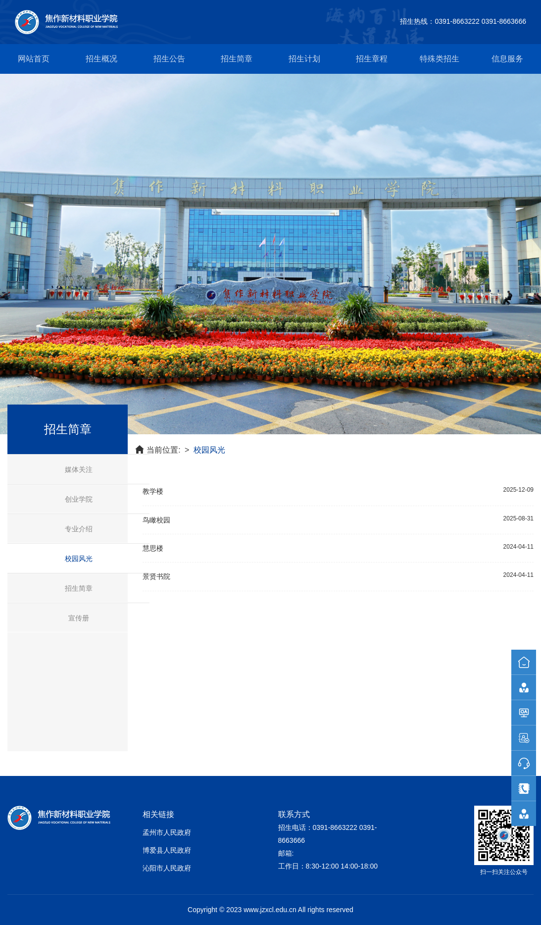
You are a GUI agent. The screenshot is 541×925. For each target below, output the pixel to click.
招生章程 (372, 58)
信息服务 (507, 58)
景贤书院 (156, 576)
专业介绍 (79, 529)
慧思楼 (153, 548)
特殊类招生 (439, 58)
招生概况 (101, 58)
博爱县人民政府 (167, 850)
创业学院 (79, 499)
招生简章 (236, 58)
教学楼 (153, 491)
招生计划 (304, 58)
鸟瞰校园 (156, 520)
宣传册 (78, 618)
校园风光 (79, 559)
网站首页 (33, 58)
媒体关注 (79, 469)
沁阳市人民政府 (167, 868)
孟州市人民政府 (167, 832)
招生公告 (169, 58)
